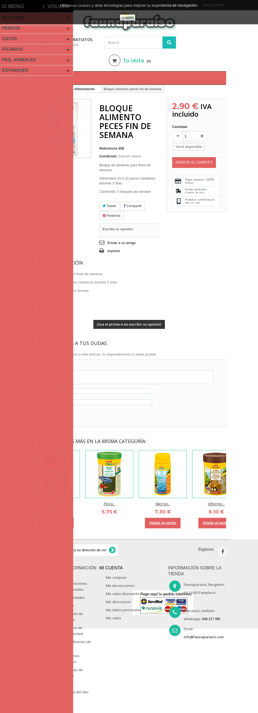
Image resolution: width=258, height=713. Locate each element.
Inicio (70, 605)
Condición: (108, 156)
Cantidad (179, 127)
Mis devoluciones (120, 585)
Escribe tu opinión (117, 229)
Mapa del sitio (77, 692)
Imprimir (113, 251)
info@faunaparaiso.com (204, 636)
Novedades (75, 597)
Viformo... (216, 503)
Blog (69, 683)
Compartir (133, 206)
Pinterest (111, 216)
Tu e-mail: (45, 402)
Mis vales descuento (123, 593)
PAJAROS (39, 607)
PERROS (38, 591)
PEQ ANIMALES (44, 615)
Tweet (109, 206)
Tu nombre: (46, 391)
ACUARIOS (40, 583)
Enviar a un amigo (121, 243)
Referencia (108, 148)
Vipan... (56, 503)
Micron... (162, 503)
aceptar (127, 17)
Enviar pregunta (52, 415)
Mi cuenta (111, 568)
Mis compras (116, 577)
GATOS (37, 599)
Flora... (109, 503)
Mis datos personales (123, 609)
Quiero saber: (48, 366)
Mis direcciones (118, 601)
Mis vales (113, 618)
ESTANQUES (42, 623)
